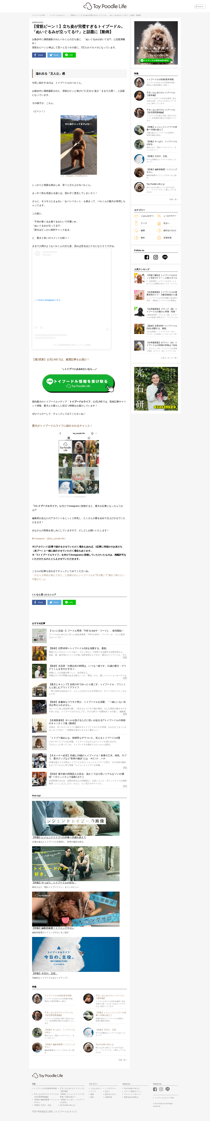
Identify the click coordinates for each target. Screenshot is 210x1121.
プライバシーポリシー (132, 1096)
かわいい (62, 15)
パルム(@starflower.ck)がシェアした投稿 (71, 345)
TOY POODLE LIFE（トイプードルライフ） (55, 1113)
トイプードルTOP (38, 15)
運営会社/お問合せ (131, 1099)
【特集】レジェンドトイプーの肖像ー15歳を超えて (72, 1097)
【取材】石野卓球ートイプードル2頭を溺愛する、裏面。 (162, 327)
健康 (139, 230)
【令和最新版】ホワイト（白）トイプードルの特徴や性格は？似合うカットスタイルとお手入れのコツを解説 (162, 344)
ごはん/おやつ (144, 216)
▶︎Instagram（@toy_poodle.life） (49, 539)
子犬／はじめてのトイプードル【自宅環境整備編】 (46, 1097)
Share (39, 55)
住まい (163, 223)
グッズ (140, 223)
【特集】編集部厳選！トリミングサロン (46, 1102)
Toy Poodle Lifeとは (67, 1107)
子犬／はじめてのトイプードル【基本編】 (72, 1091)
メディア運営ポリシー (132, 1093)
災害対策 (164, 238)
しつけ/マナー (166, 216)
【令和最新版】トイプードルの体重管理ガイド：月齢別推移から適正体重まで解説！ (162, 293)
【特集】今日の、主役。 (43, 1107)
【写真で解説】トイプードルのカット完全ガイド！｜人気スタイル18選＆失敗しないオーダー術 (162, 277)
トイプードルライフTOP (164, 1099)
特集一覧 (123, 1061)
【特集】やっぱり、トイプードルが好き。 (72, 1102)
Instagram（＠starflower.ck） (77, 177)
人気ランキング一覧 (169, 358)
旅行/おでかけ (166, 230)
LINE (71, 55)
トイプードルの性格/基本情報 (45, 1090)
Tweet (56, 55)
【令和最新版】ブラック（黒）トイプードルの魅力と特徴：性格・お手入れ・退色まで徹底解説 (162, 310)
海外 (139, 238)
